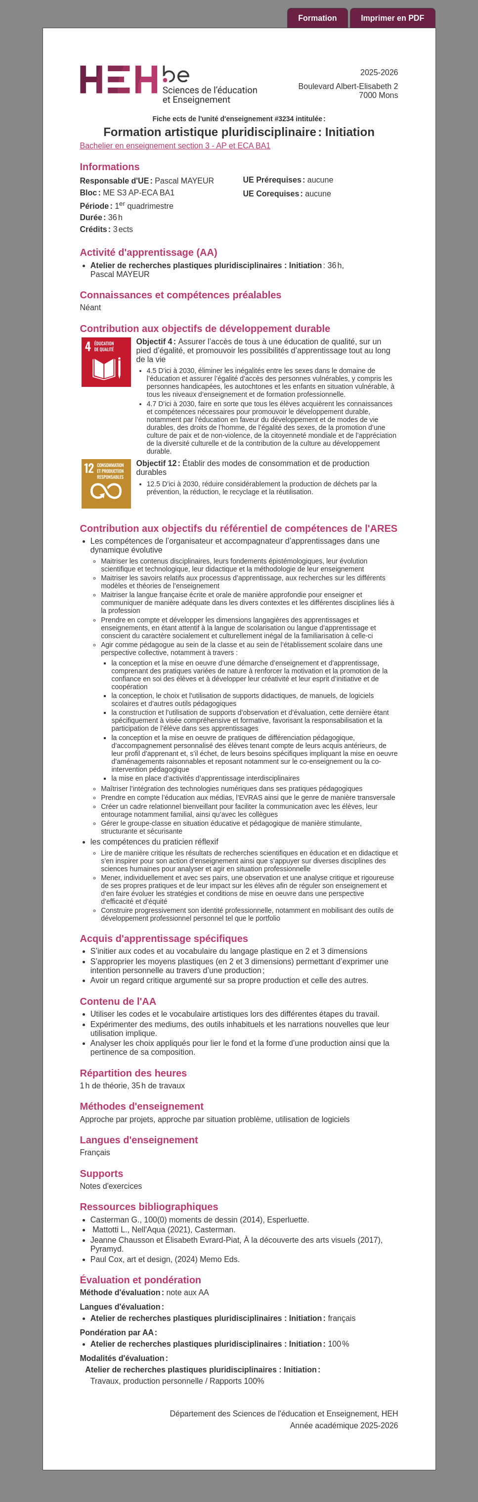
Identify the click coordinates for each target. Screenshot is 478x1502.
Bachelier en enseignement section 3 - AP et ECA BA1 (175, 145)
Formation (317, 18)
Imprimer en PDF (392, 18)
